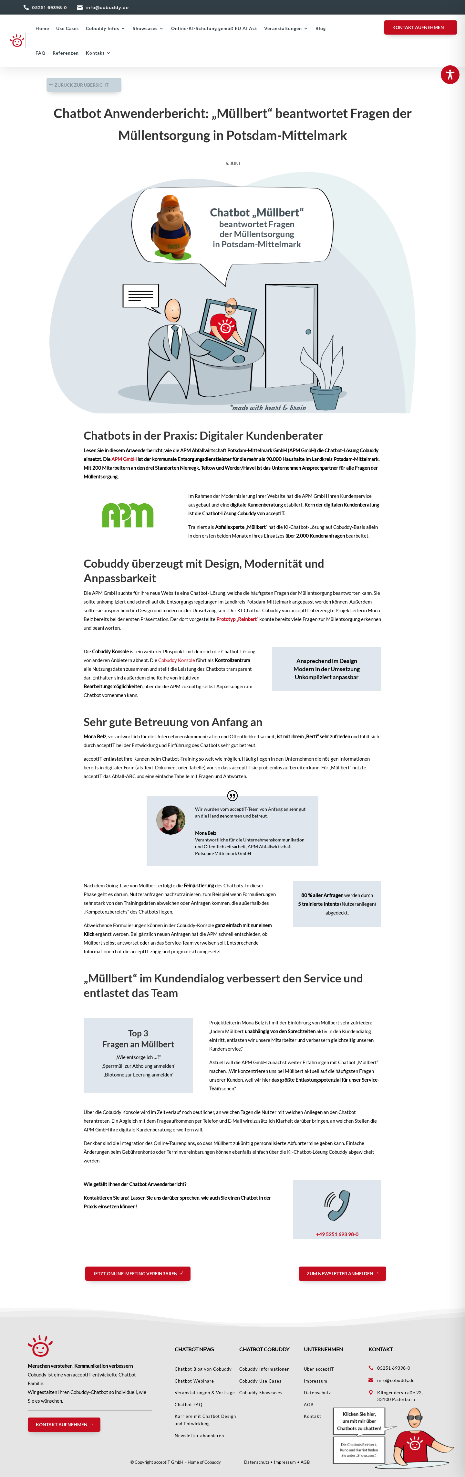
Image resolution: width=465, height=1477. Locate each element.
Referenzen (66, 53)
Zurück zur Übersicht (81, 85)
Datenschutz (317, 1392)
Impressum (315, 1381)
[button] (394, 1438)
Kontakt (95, 53)
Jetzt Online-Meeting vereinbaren (135, 1273)
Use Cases (67, 28)
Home (42, 28)
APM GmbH (124, 459)
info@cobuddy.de (107, 7)
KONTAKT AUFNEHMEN (418, 27)
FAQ (41, 53)
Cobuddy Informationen (264, 1369)
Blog (320, 28)
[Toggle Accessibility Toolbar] (450, 75)
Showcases (145, 28)
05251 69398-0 (49, 7)
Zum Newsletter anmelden (340, 1273)
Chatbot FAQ (188, 1404)
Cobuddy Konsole (176, 660)
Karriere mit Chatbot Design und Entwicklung (205, 1420)
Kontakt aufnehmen (62, 1424)
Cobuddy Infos (102, 28)
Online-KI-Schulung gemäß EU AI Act (214, 28)
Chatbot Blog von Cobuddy (203, 1369)
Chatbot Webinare (194, 1381)
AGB (305, 1462)
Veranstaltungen (283, 28)
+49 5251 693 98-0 (337, 1234)
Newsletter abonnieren (199, 1435)
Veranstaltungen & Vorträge (205, 1392)
